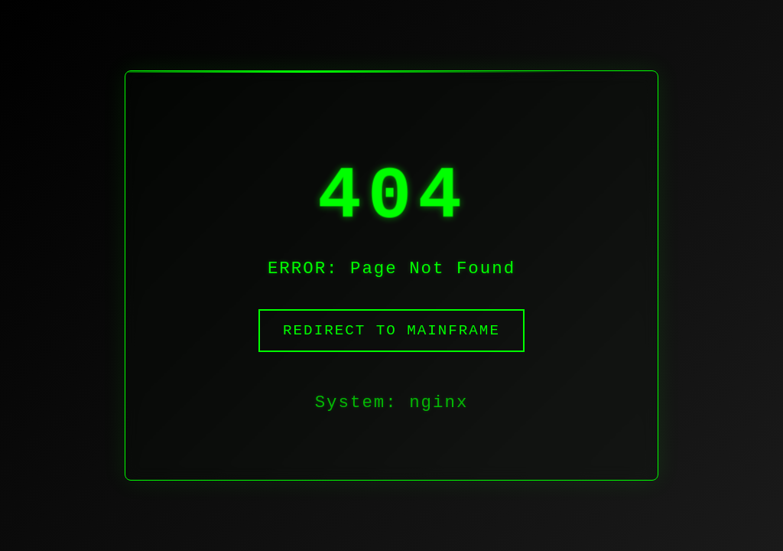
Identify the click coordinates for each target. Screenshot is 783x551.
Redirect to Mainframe (391, 339)
